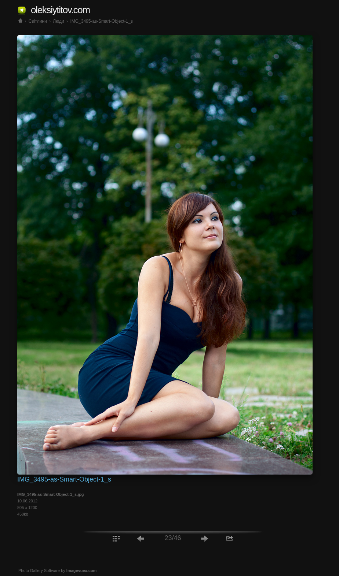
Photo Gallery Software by (57, 570)
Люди (58, 21)
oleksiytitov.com (60, 9)
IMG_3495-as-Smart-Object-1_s (101, 21)
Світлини (38, 21)
